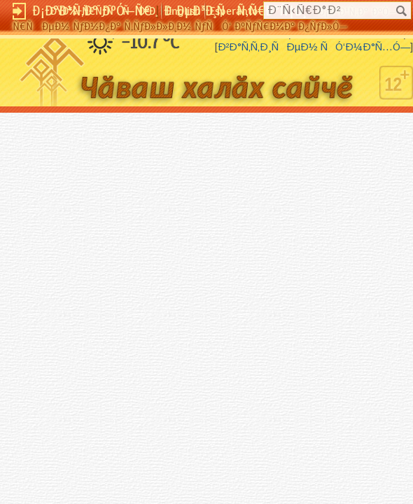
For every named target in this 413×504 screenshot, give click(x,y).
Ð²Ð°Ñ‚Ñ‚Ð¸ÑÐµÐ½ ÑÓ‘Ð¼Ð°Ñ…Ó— (314, 46)
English (183, 11)
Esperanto (233, 11)
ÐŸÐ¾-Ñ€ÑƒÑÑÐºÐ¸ (104, 11)
